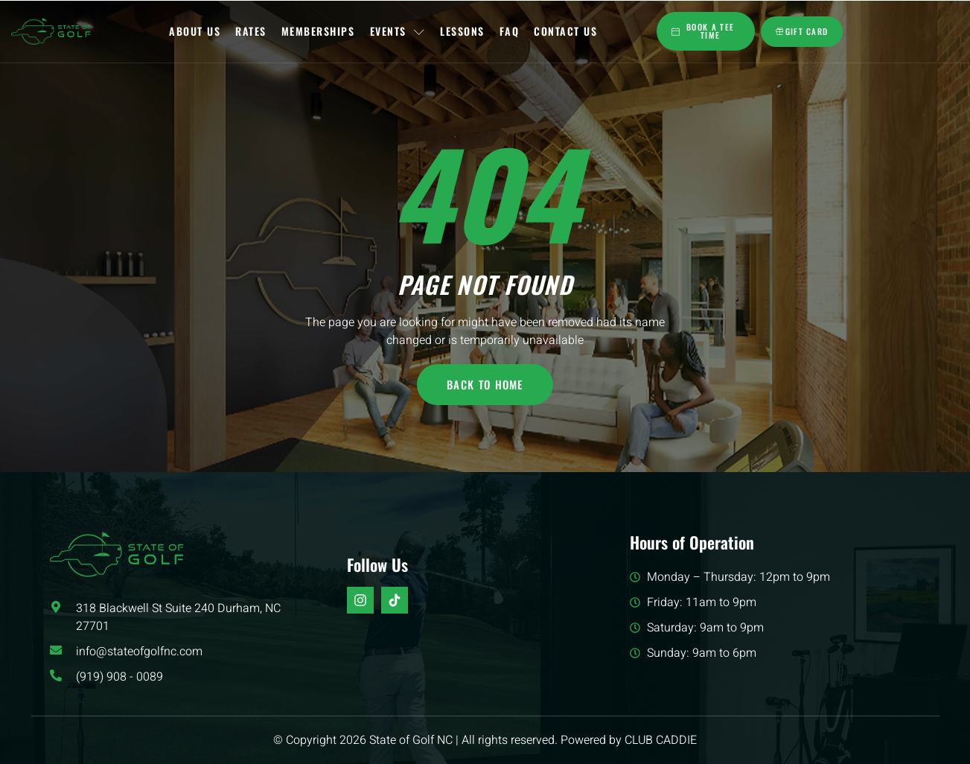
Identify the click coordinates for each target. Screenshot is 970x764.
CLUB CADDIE (661, 740)
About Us (195, 31)
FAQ (510, 31)
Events (398, 31)
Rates (251, 31)
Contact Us (565, 31)
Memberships (318, 31)
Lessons (462, 31)
